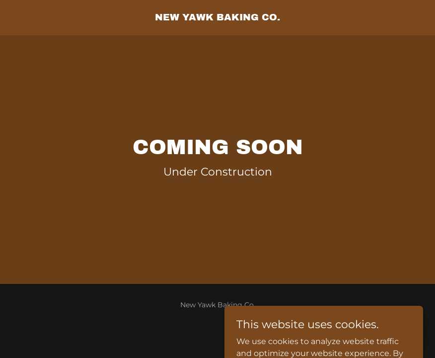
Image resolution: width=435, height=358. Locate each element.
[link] (217, 17)
